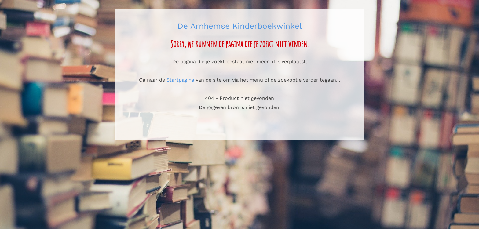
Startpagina (180, 80)
